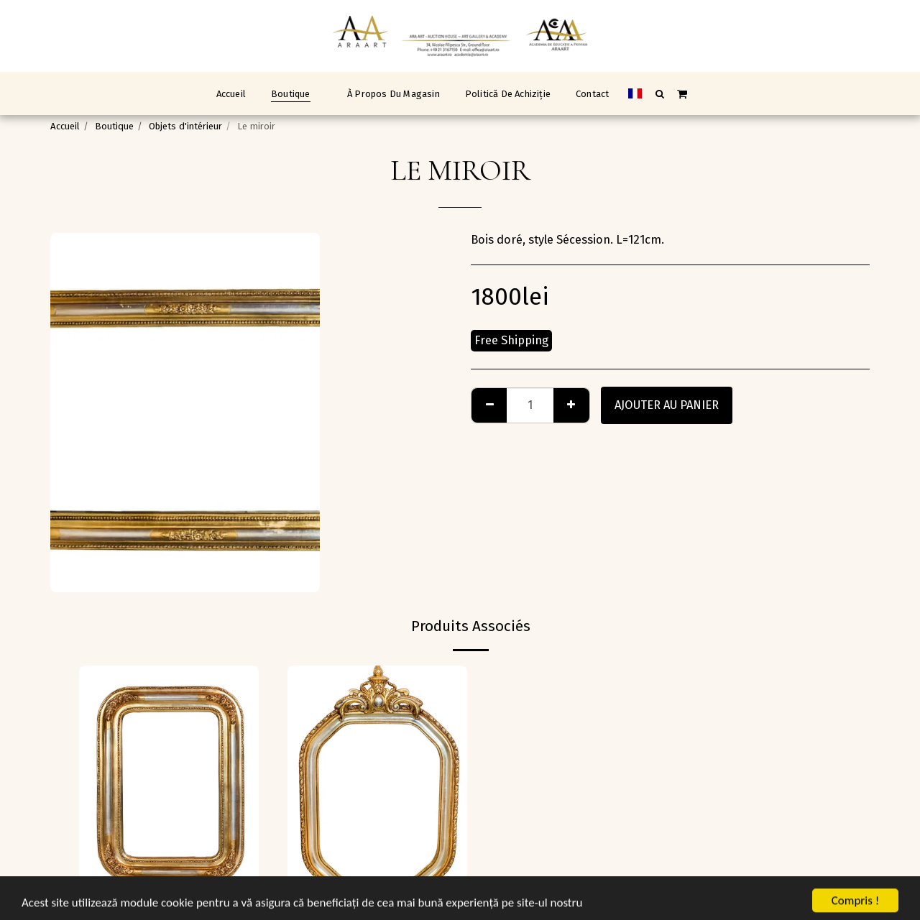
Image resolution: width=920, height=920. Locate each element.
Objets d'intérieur (185, 126)
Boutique (114, 126)
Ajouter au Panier (667, 405)
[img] (169, 785)
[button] (659, 93)
